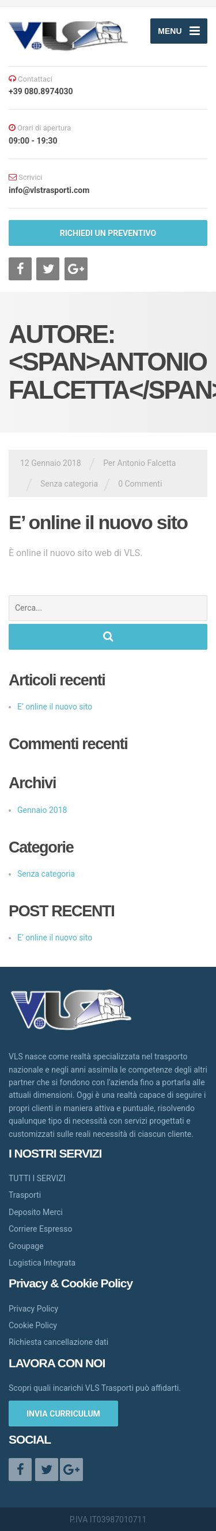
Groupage (26, 1246)
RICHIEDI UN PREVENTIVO (108, 233)
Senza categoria (69, 483)
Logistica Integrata (42, 1262)
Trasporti (25, 1195)
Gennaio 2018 (42, 810)
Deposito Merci (36, 1212)
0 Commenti (140, 483)
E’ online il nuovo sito (98, 522)
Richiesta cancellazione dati (58, 1342)
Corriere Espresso (40, 1228)
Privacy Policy (33, 1308)
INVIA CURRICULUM (63, 1413)
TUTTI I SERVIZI (37, 1178)
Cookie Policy (33, 1325)
